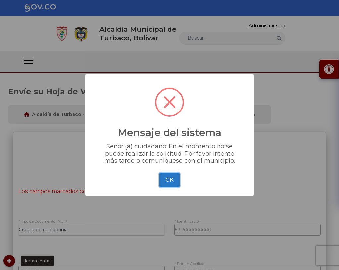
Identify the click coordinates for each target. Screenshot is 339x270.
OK (169, 180)
